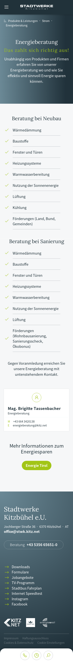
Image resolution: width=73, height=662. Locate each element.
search (48, 655)
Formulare (16, 572)
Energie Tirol (36, 465)
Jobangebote (18, 577)
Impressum (11, 638)
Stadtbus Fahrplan (23, 588)
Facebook (15, 604)
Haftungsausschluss (35, 638)
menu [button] (6, 7)
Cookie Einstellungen (51, 643)
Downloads (17, 567)
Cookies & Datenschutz (18, 643)
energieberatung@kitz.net (27, 425)
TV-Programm (19, 583)
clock (36, 655)
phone (24, 655)
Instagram (16, 599)
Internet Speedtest (23, 593)
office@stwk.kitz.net (22, 531)
